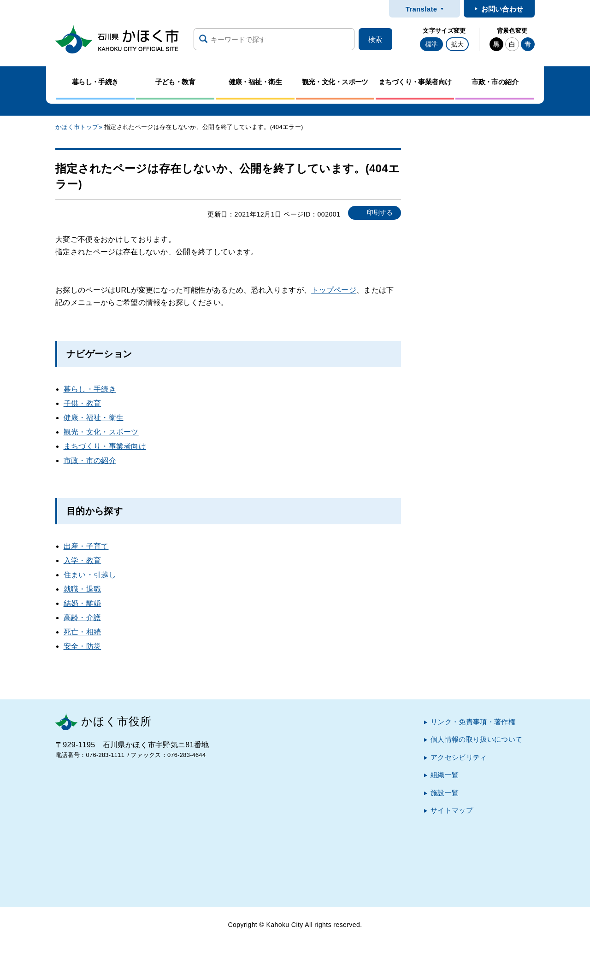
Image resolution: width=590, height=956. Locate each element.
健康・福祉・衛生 (94, 418)
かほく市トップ (76, 126)
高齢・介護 (82, 618)
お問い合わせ (502, 9)
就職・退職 (82, 589)
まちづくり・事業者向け (105, 446)
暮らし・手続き (90, 389)
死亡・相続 (82, 632)
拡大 (457, 44)
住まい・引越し (90, 575)
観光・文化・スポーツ (101, 432)
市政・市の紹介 (90, 460)
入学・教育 (82, 560)
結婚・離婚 (82, 603)
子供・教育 (82, 403)
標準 (431, 44)
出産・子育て (86, 546)
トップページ (333, 290)
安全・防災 (82, 646)
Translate (421, 9)
